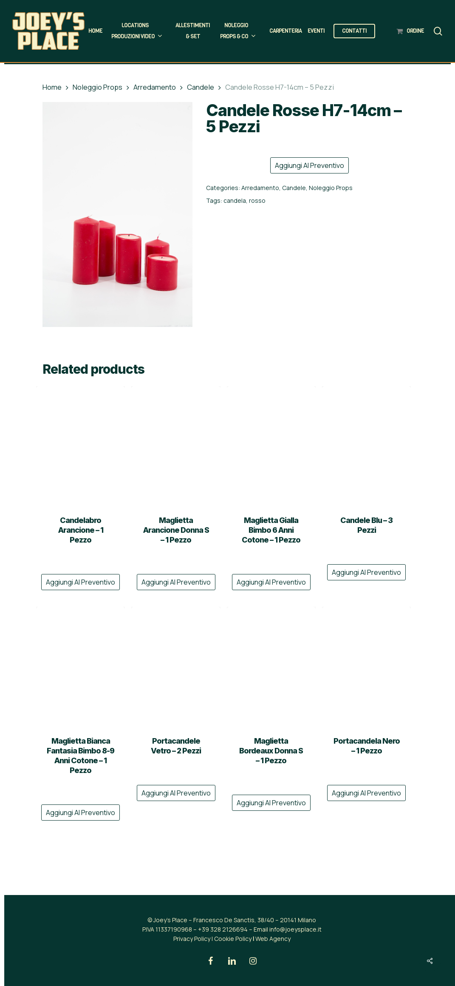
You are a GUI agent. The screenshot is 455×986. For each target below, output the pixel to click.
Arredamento (154, 87)
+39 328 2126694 (223, 929)
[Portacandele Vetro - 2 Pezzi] (175, 666)
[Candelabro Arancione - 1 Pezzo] (80, 445)
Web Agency (273, 939)
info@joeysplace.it (295, 929)
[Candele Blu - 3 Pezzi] (366, 445)
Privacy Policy (191, 939)
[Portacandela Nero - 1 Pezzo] (366, 666)
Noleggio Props (97, 87)
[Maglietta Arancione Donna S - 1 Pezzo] (175, 445)
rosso (257, 200)
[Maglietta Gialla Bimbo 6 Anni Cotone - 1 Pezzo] (271, 445)
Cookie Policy (233, 939)
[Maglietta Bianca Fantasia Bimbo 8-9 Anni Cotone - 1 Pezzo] (80, 666)
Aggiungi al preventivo (309, 165)
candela (234, 200)
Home (52, 87)
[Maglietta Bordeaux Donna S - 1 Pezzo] (271, 666)
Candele (200, 87)
